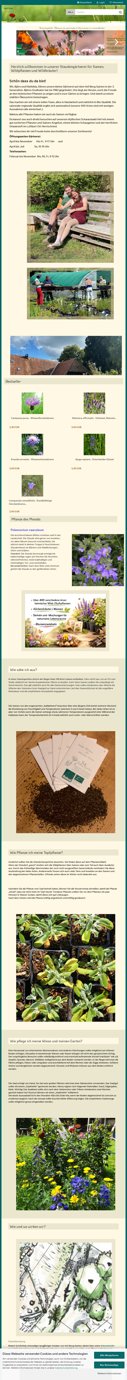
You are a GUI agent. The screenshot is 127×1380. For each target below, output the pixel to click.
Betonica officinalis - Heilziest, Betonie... (94, 421)
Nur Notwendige (109, 1364)
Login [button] (101, 2)
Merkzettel (116, 2)
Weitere (8, 8)
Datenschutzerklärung (66, 1367)
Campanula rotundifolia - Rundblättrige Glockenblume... (30, 506)
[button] (84, 2)
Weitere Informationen (109, 1373)
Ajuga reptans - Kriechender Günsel (94, 462)
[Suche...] (70, 12)
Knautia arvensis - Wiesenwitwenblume (32, 462)
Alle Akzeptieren (109, 1355)
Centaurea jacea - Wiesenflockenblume (32, 421)
